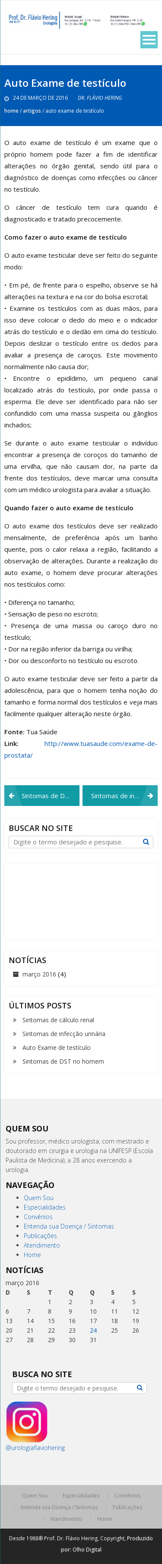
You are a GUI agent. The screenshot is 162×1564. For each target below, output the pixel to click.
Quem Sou (39, 1198)
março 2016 (39, 974)
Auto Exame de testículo (56, 1047)
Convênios (38, 1217)
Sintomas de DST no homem (50, 795)
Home (11, 110)
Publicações (40, 1236)
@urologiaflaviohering (35, 1448)
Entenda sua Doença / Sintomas (69, 1226)
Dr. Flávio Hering (100, 97)
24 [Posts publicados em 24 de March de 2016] (93, 1330)
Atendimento (42, 1245)
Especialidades (45, 1207)
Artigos (32, 110)
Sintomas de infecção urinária (124, 795)
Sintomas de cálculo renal (58, 1020)
